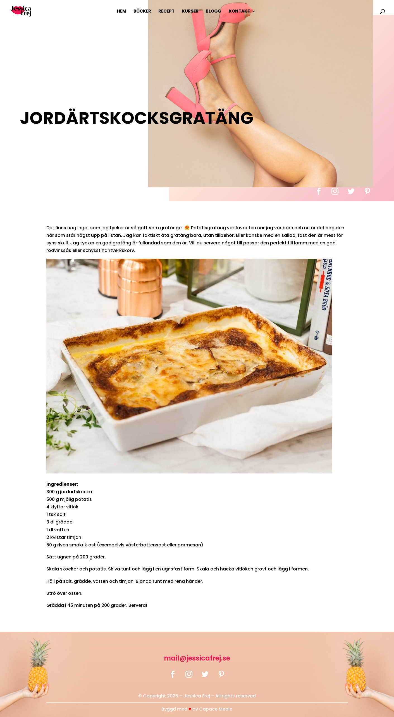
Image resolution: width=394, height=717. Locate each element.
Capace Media (216, 709)
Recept (166, 11)
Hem (121, 11)
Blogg (213, 11)
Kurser (190, 11)
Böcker (142, 11)
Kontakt (239, 11)
